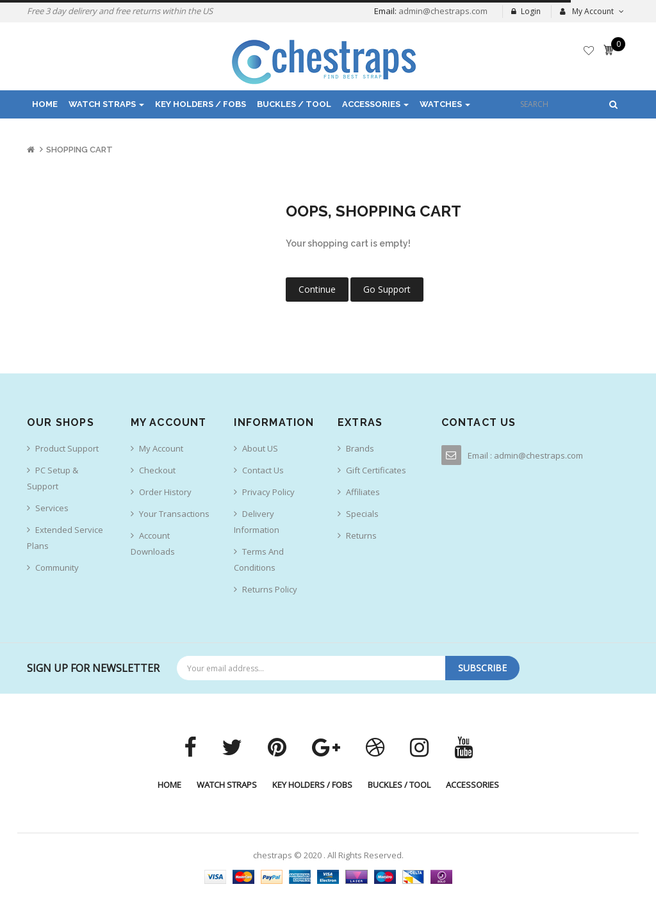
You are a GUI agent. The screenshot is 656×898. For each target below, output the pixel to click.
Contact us (263, 470)
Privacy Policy (268, 492)
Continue (317, 289)
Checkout (157, 470)
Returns (361, 535)
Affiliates (363, 492)
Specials (362, 513)
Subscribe (482, 668)
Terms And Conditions (259, 559)
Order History (165, 492)
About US (260, 448)
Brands (360, 448)
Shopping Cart (79, 149)
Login (526, 11)
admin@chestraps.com (442, 11)
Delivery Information (256, 521)
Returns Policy (269, 589)
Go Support (387, 289)
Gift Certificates (376, 470)
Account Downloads (153, 543)
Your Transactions (174, 513)
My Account (161, 448)
